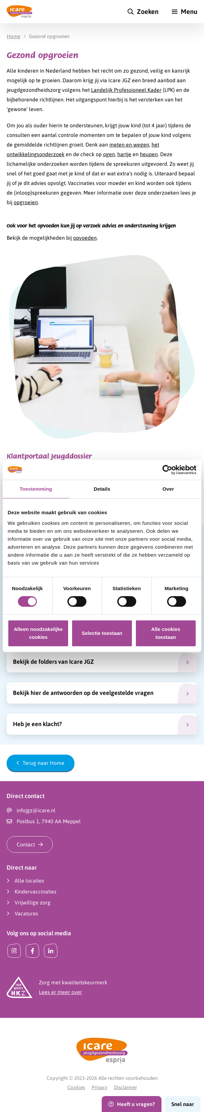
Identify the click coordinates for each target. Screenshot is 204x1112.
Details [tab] (102, 489)
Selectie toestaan (102, 633)
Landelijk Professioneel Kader (126, 90)
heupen (149, 154)
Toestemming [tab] (36, 489)
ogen (109, 154)
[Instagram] (14, 950)
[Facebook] (32, 950)
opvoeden (85, 238)
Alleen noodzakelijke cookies (38, 633)
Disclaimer (125, 1087)
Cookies (76, 1087)
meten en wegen (129, 145)
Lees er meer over (60, 992)
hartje (124, 154)
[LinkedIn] (50, 950)
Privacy (99, 1087)
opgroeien (26, 202)
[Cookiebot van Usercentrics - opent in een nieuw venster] (167, 470)
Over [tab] (168, 489)
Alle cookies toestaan (165, 633)
